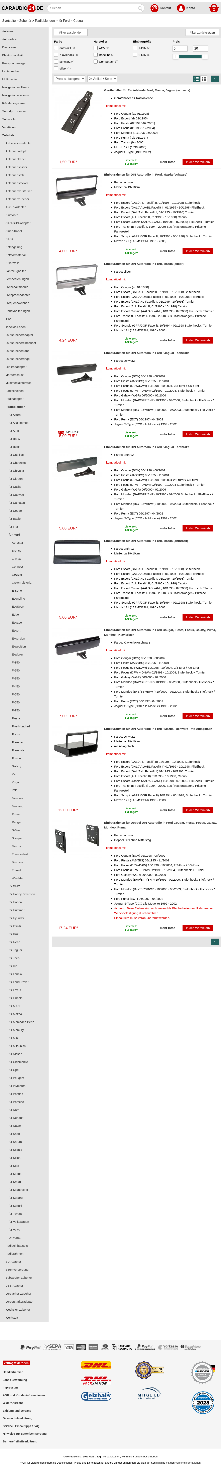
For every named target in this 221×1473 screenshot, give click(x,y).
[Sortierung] (69, 78)
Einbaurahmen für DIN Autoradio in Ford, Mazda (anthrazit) (146, 540)
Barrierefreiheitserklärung (20, 1441)
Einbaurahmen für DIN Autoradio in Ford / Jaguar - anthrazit (146, 447)
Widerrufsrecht (13, 1402)
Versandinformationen (188, 1462)
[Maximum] (200, 49)
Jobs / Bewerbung (15, 1380)
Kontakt (165, 8)
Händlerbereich (13, 1372)
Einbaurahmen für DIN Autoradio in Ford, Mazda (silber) (144, 263)
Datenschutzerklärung (17, 1418)
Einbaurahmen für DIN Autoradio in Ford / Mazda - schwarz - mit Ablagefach (158, 728)
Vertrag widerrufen (16, 1363)
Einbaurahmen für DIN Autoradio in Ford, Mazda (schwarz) (145, 174)
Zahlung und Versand (17, 1410)
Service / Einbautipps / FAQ (21, 1426)
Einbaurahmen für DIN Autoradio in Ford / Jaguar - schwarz (146, 353)
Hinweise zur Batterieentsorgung (25, 1433)
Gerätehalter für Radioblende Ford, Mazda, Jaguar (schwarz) (147, 90)
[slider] (175, 56)
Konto (190, 8)
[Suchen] (91, 8)
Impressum (10, 1387)
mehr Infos (167, 162)
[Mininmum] (180, 49)
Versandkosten (111, 1456)
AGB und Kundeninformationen (24, 1395)
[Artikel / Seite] (102, 78)
